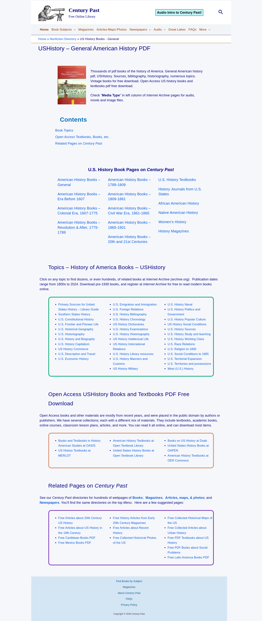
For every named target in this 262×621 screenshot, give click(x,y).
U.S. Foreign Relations (129, 314)
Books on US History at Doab (188, 445)
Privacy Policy (129, 602)
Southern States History (75, 314)
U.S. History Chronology (130, 324)
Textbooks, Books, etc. (82, 136)
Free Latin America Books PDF (189, 562)
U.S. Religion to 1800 (183, 349)
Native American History (178, 213)
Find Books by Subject (129, 585)
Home (42, 39)
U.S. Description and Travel (77, 354)
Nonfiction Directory (64, 39)
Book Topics (64, 130)
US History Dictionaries (129, 329)
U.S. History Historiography (132, 339)
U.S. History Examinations (131, 334)
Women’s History (172, 222)
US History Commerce (74, 349)
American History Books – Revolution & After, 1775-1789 (79, 227)
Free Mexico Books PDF (75, 547)
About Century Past (129, 593)
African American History (178, 203)
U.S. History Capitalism (74, 344)
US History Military (126, 374)
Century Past (84, 10)
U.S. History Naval (180, 304)
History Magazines (173, 231)
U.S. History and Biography (77, 339)
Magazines (153, 502)
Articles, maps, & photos (185, 502)
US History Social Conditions (188, 324)
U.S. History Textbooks (177, 180)
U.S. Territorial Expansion (185, 359)
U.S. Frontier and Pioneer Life (79, 324)
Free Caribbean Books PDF (77, 542)
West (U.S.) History (181, 374)
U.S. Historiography (72, 334)
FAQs (129, 598)
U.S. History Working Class (187, 339)
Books (137, 502)
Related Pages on (78, 143)
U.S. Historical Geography (76, 329)
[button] (184, 12)
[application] (73, 30)
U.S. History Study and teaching (190, 334)
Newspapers (49, 507)
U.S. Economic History (74, 359)
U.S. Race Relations (182, 344)
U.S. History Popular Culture (187, 319)
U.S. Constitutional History (76, 319)
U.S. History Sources (182, 329)
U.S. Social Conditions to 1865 (189, 354)
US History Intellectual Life (131, 344)
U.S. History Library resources (134, 359)
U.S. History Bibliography (130, 319)
